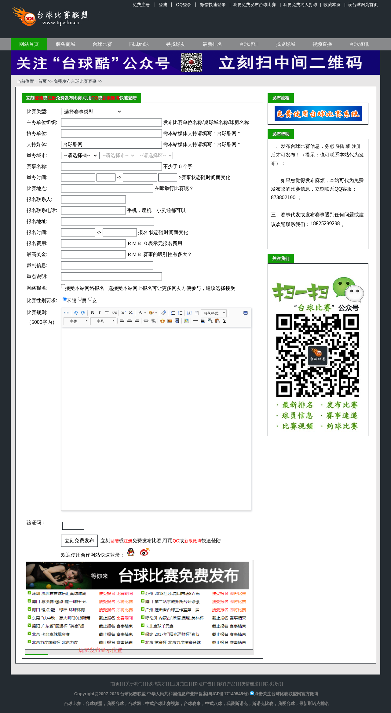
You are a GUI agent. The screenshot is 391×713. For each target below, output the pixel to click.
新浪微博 (110, 97)
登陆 (163, 4)
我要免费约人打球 (300, 4)
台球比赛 (102, 44)
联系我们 (272, 684)
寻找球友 (175, 44)
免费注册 (141, 4)
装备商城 (65, 44)
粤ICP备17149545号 (227, 693)
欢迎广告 (202, 684)
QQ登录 (183, 4)
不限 (71, 300)
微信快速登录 (213, 4)
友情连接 (249, 684)
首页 (42, 81)
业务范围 (179, 684)
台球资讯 (359, 44)
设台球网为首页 (363, 4)
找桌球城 (285, 44)
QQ (94, 97)
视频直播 (322, 44)
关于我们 (134, 684)
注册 (51, 97)
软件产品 (227, 684)
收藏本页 (332, 4)
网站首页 (29, 44)
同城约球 (139, 44)
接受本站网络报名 (84, 288)
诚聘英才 (157, 684)
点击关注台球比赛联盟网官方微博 (286, 693)
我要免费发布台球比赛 (254, 4)
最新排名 (212, 44)
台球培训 (249, 44)
